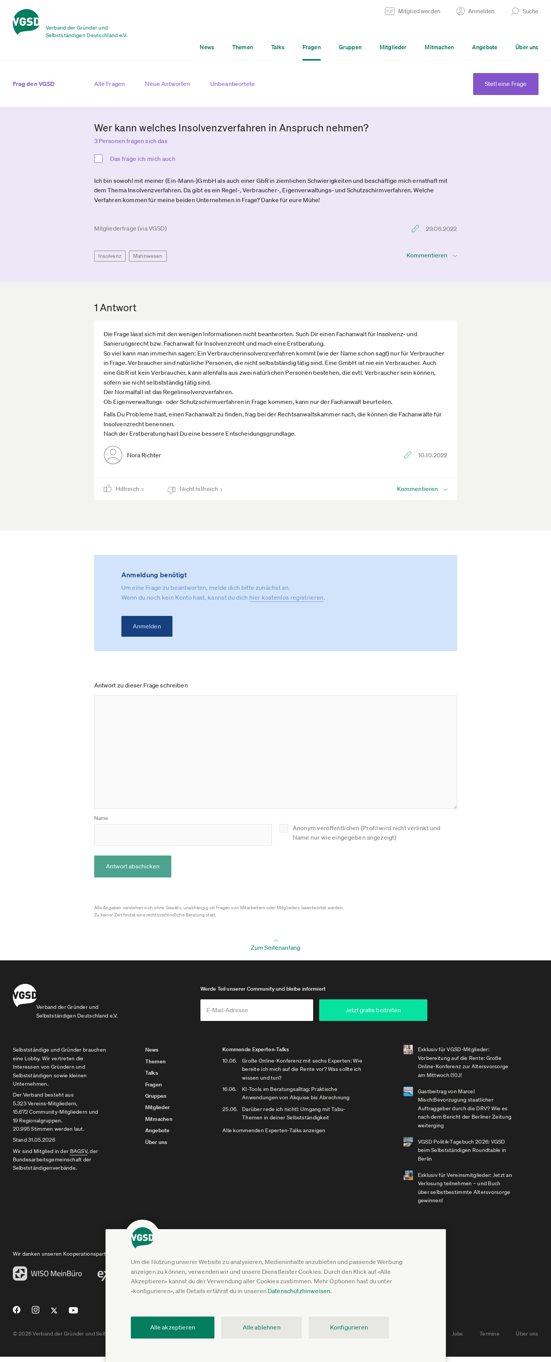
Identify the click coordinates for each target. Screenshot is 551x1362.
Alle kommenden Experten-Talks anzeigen (287, 1135)
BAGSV (78, 1156)
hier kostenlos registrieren (286, 597)
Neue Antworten (167, 83)
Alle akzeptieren (173, 1327)
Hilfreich (132, 489)
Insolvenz (109, 255)
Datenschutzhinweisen (299, 1291)
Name (101, 818)
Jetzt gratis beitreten (417, 1015)
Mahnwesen (147, 255)
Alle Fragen (109, 83)
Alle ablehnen (262, 1327)
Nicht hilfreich (203, 489)
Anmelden (147, 626)
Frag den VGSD (34, 83)
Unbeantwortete (232, 83)
